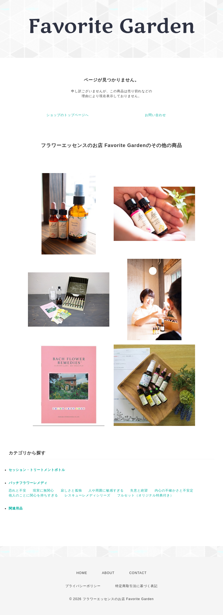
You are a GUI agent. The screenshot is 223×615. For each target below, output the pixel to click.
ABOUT (108, 573)
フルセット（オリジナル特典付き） (145, 495)
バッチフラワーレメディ (28, 483)
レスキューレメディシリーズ (87, 495)
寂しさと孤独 (71, 490)
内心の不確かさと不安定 (174, 490)
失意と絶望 (139, 490)
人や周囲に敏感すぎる (106, 490)
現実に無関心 (43, 490)
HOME (81, 573)
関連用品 (16, 508)
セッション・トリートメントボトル (37, 470)
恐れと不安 (17, 490)
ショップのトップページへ (67, 115)
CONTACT (137, 573)
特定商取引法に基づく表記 (136, 586)
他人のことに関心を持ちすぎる (33, 495)
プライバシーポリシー (83, 586)
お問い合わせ (155, 115)
